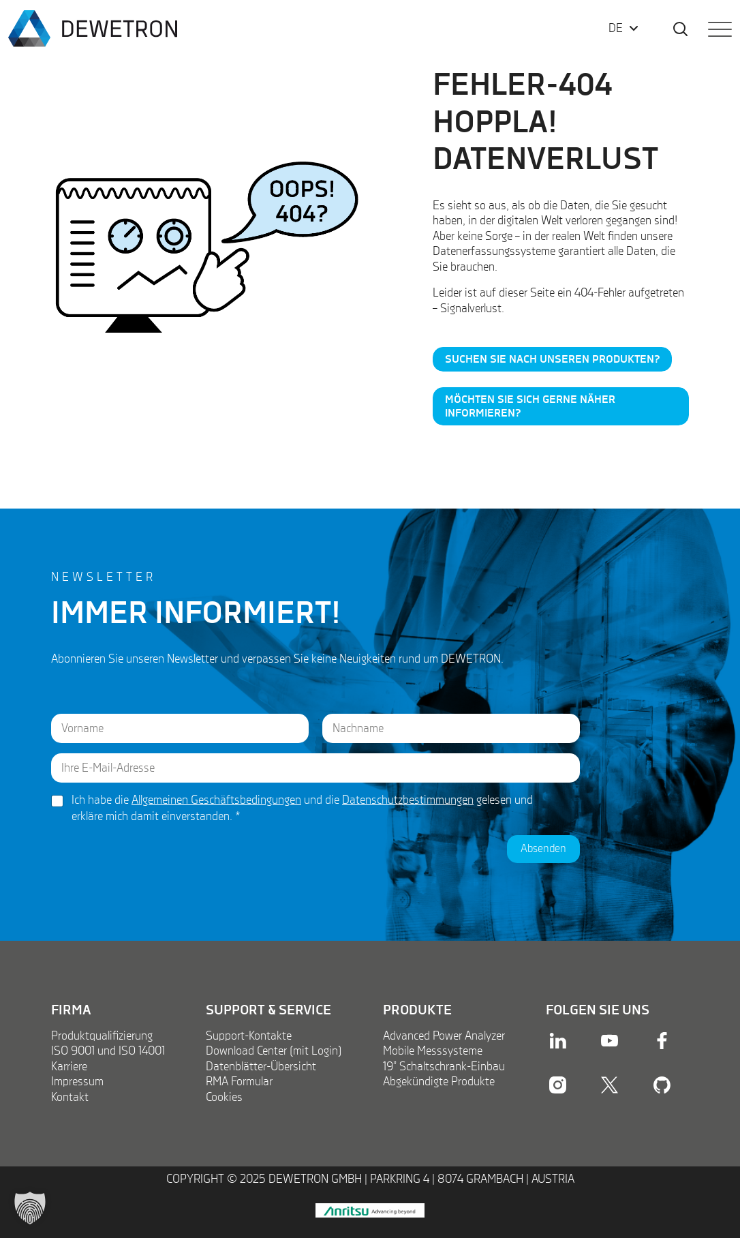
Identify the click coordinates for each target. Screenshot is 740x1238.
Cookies (224, 1097)
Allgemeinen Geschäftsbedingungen (216, 800)
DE (615, 28)
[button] (30, 1208)
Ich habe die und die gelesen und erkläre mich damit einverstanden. (302, 808)
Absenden (543, 849)
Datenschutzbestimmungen (408, 800)
